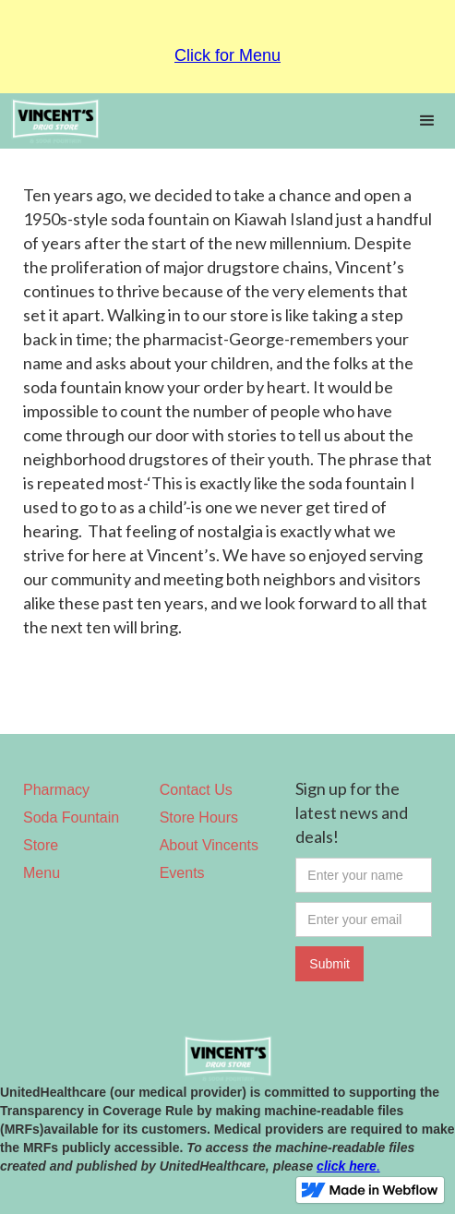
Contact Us (196, 790)
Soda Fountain (71, 817)
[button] (427, 121)
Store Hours (199, 817)
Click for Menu (227, 55)
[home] (200, 121)
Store (40, 845)
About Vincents (209, 845)
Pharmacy (56, 790)
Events (182, 873)
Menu (41, 873)
